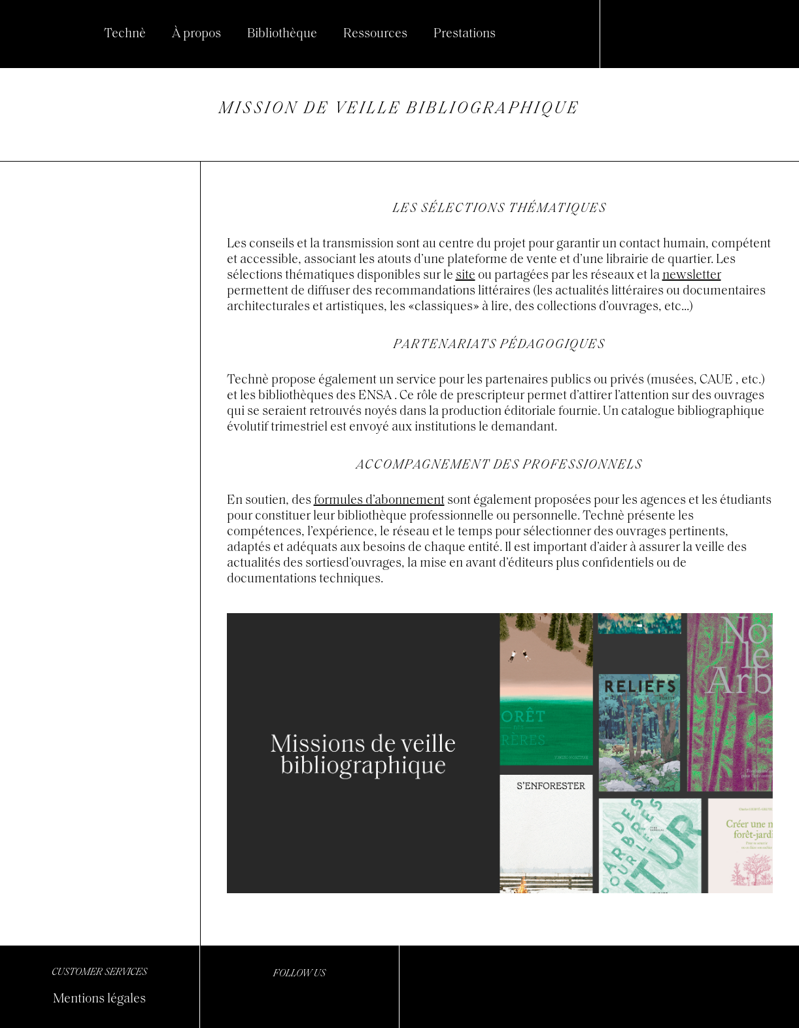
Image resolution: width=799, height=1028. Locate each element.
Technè (125, 34)
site (465, 275)
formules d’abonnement (379, 500)
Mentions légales (99, 999)
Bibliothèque (282, 34)
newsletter (691, 275)
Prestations (465, 34)
